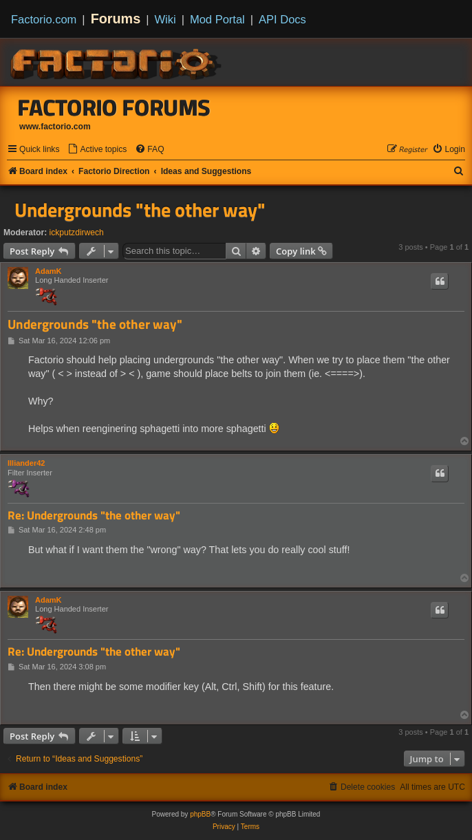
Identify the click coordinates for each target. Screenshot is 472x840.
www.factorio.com (55, 126)
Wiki (165, 19)
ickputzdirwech (77, 232)
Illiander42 (26, 463)
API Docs (282, 19)
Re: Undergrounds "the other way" (94, 515)
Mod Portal (217, 19)
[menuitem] (97, 149)
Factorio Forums (114, 107)
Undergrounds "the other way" (140, 209)
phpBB (200, 814)
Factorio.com (43, 19)
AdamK (48, 271)
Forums (116, 18)
